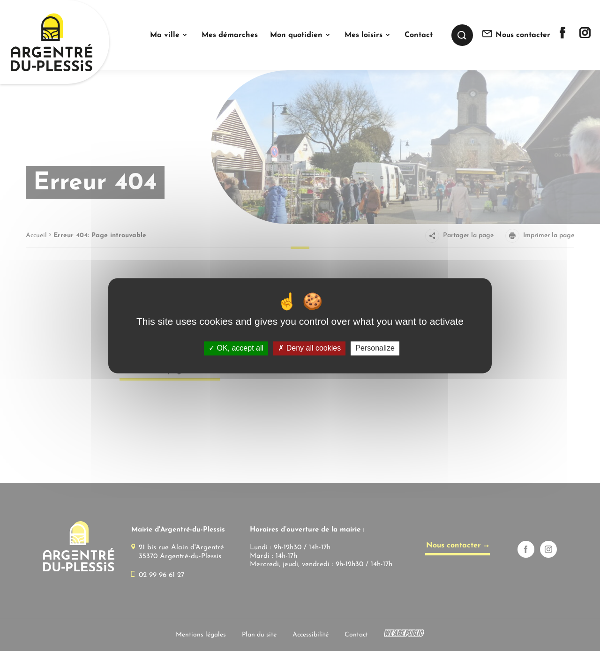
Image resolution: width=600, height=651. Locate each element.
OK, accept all (236, 348)
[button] (169, 35)
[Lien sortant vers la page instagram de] (585, 35)
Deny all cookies (309, 348)
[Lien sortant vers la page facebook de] (562, 36)
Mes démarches (230, 35)
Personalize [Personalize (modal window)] (375, 348)
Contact (419, 35)
